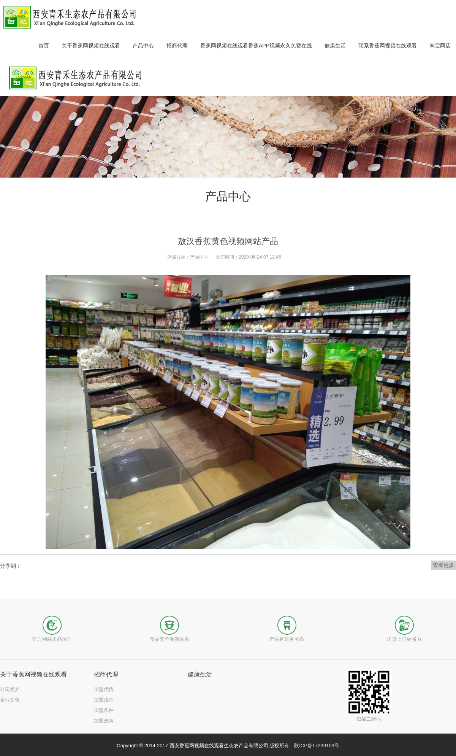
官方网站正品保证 (52, 639)
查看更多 (443, 565)
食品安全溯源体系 (169, 639)
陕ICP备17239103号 (316, 745)
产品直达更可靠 (286, 639)
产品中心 (199, 257)
